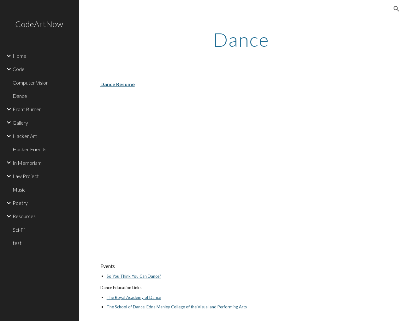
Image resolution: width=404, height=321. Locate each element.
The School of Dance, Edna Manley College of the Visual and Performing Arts (177, 306)
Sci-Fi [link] (19, 230)
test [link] (17, 243)
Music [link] (19, 190)
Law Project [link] (26, 176)
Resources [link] (24, 216)
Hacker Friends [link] (29, 149)
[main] (241, 39)
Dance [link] (20, 96)
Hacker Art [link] (25, 136)
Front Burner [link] (27, 109)
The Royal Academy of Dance (134, 297)
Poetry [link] (20, 203)
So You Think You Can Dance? (134, 276)
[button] (396, 8)
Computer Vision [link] (31, 83)
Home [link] (20, 56)
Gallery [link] (20, 123)
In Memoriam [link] (27, 163)
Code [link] (19, 69)
